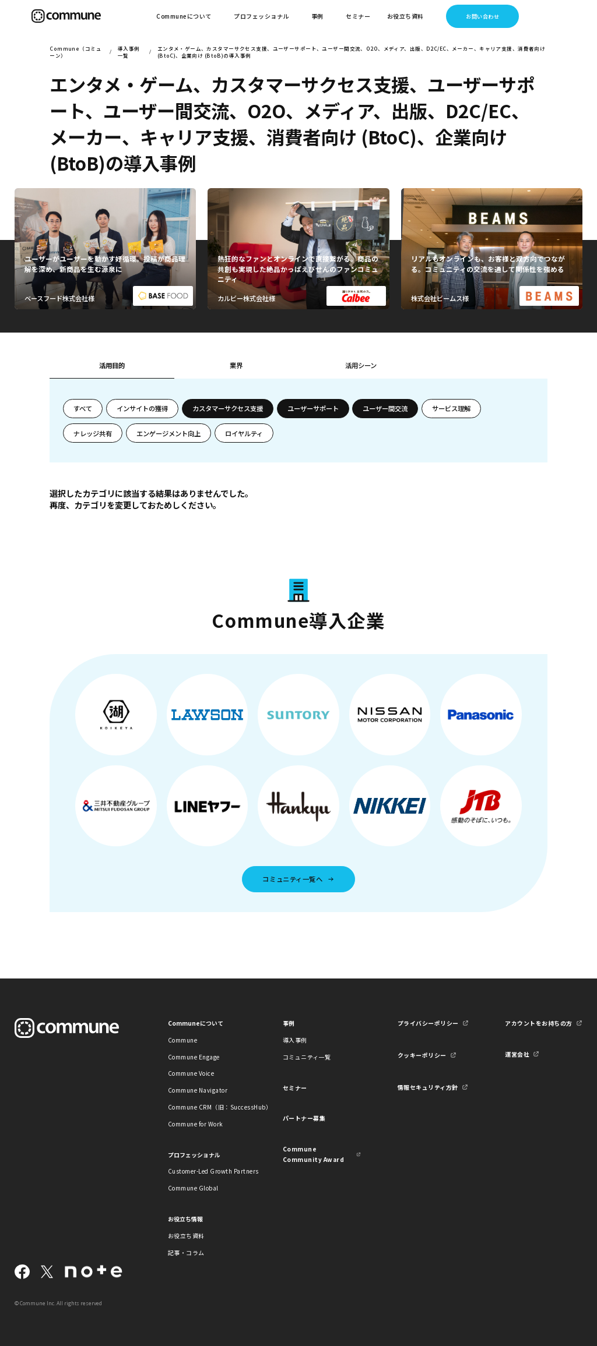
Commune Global (193, 1188)
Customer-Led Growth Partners (207, 1171)
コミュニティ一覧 (307, 1056)
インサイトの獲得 (142, 408)
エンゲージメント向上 (168, 433)
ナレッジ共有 (92, 433)
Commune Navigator (197, 1090)
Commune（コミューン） (75, 52)
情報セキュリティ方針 (428, 1087)
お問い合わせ (482, 16)
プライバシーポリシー (428, 1023)
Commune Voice (191, 1073)
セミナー (358, 16)
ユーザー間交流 (385, 408)
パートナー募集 (304, 1118)
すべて (82, 408)
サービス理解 (451, 408)
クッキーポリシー (422, 1055)
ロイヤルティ (244, 433)
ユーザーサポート (313, 408)
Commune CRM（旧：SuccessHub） (207, 1107)
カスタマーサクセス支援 (227, 408)
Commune (183, 1040)
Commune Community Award (313, 1153)
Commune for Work (195, 1123)
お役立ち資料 (186, 1235)
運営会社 (517, 1054)
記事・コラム (186, 1252)
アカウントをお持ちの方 (538, 1023)
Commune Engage (194, 1056)
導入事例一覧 (129, 52)
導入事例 (295, 1040)
